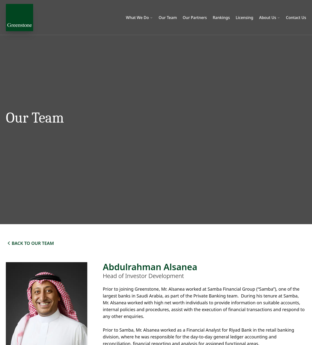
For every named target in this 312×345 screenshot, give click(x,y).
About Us (269, 17)
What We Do (139, 17)
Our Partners (195, 17)
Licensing (244, 17)
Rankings (221, 17)
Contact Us (296, 17)
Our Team (168, 17)
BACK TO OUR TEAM (30, 243)
